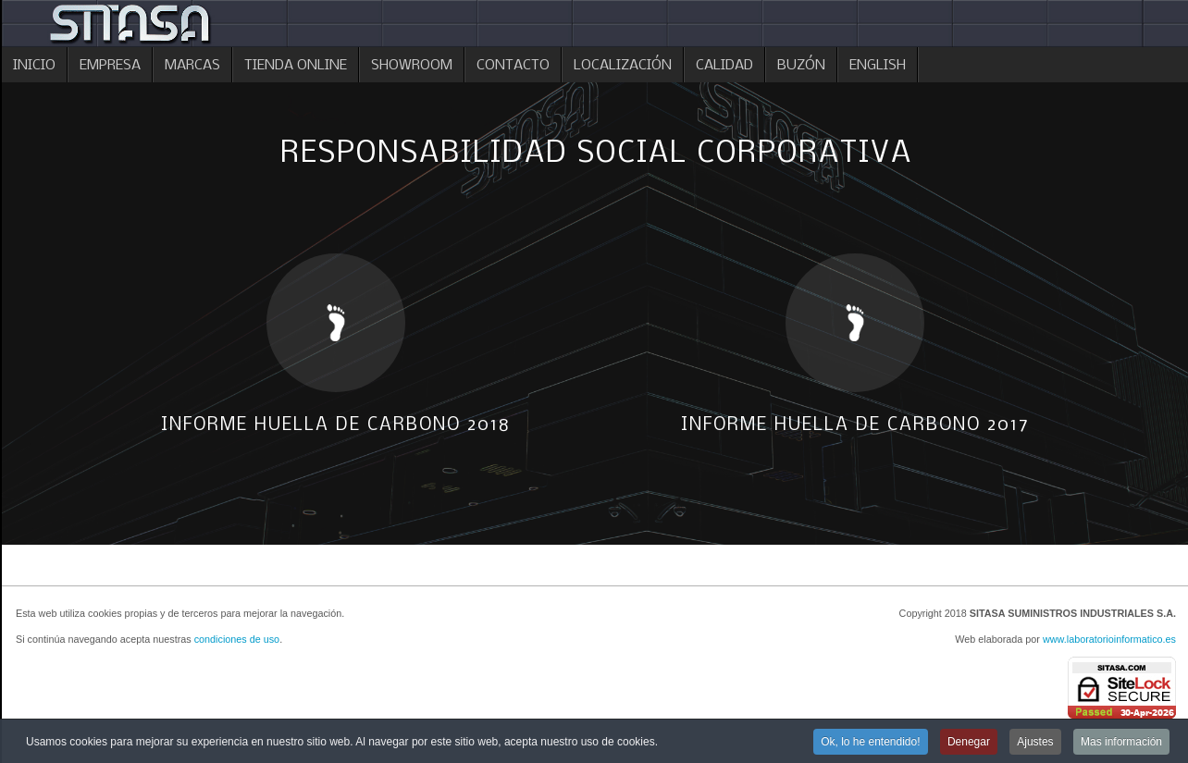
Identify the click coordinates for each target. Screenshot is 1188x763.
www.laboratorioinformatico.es (1109, 639)
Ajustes (1035, 743)
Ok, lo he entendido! (870, 743)
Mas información (1121, 743)
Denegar (968, 743)
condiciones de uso (236, 639)
